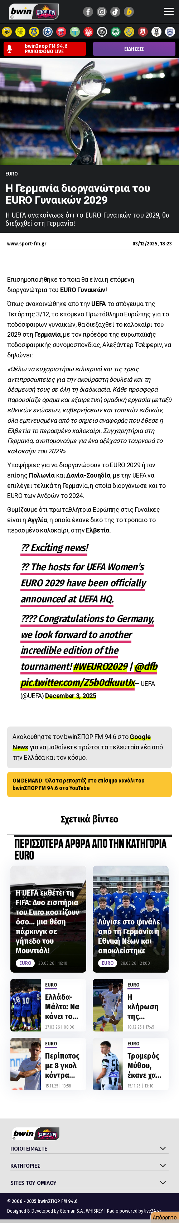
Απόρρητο (165, 1217)
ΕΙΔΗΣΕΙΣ (134, 49)
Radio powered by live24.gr (134, 1211)
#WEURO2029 (100, 666)
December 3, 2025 (70, 695)
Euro (11, 173)
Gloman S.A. (72, 1211)
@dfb (145, 666)
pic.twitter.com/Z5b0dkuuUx (77, 682)
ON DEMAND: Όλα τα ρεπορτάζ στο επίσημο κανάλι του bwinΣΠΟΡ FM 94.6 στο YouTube (79, 784)
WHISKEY (94, 1211)
